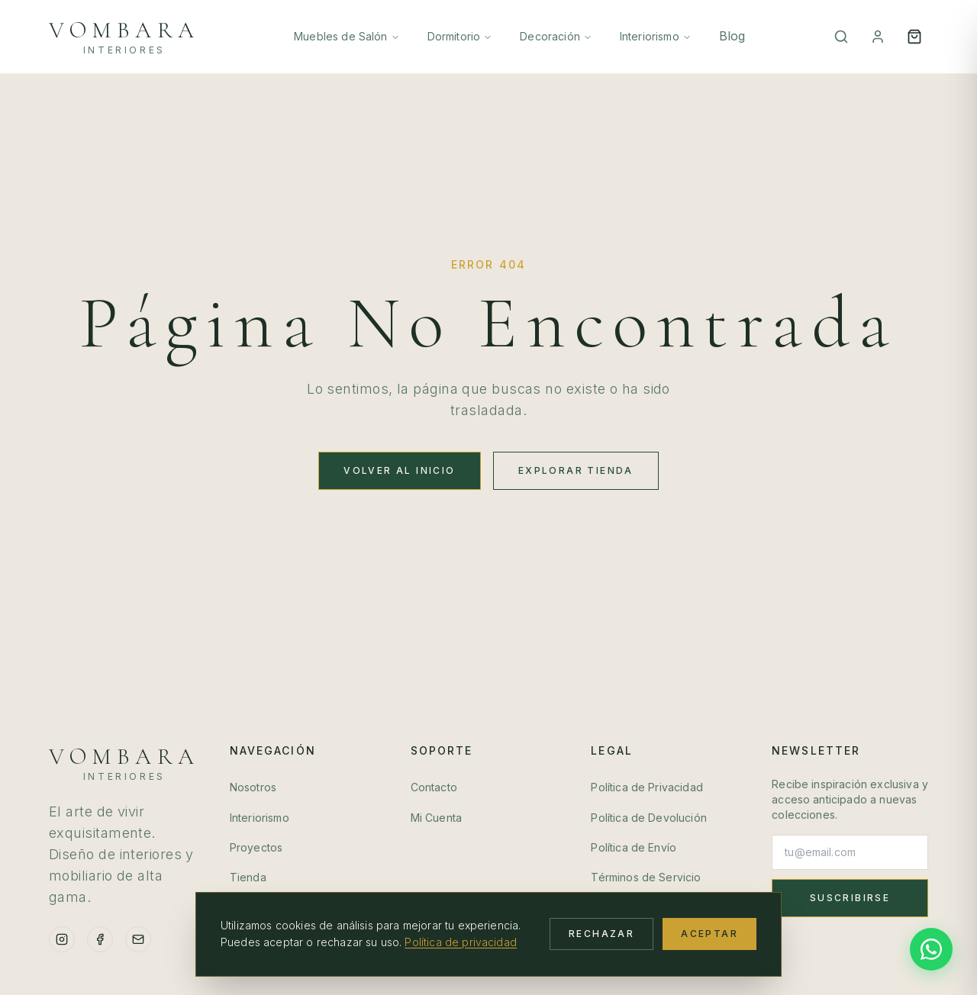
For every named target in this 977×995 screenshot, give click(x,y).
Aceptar (709, 933)
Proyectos (256, 847)
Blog (732, 35)
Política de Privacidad (647, 787)
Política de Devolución (649, 817)
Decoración (556, 36)
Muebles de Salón (347, 36)
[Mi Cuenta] (878, 36)
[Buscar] (841, 36)
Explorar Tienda (576, 470)
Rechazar (601, 933)
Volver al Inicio (399, 470)
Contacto (434, 787)
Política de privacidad (461, 941)
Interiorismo (656, 36)
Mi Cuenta (436, 817)
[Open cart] (914, 36)
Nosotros (253, 787)
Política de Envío (633, 847)
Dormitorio (460, 36)
